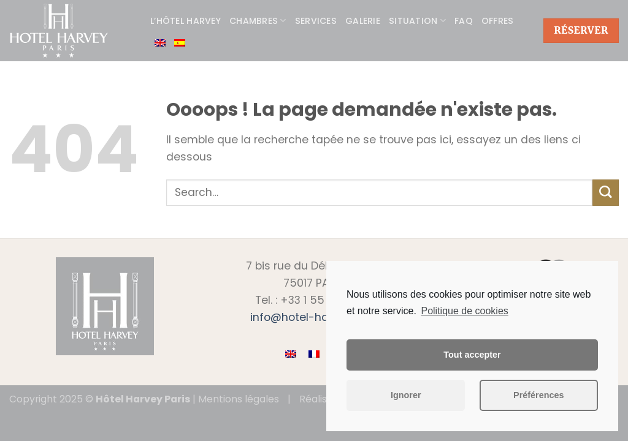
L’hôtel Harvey (185, 21)
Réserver (581, 30)
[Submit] (605, 192)
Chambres (257, 21)
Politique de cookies (464, 311)
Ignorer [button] (406, 395)
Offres (497, 21)
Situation (417, 21)
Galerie (362, 21)
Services (316, 21)
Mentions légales (238, 399)
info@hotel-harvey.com (314, 317)
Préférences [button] (538, 395)
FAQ (463, 21)
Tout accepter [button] (471, 355)
